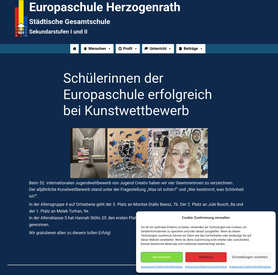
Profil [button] (130, 48)
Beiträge (193, 48)
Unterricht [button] (161, 48)
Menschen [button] (99, 48)
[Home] (74, 48)
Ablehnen (205, 257)
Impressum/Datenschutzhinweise (162, 266)
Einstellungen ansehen (250, 257)
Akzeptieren (161, 257)
